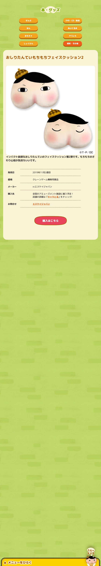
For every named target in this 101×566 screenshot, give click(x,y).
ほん (28, 28)
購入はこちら (50, 221)
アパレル (72, 36)
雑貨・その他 (72, 43)
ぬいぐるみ (72, 28)
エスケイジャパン (41, 203)
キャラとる (53, 196)
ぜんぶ (28, 20)
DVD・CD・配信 (73, 20)
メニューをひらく (17, 562)
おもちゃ (28, 36)
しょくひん (28, 43)
